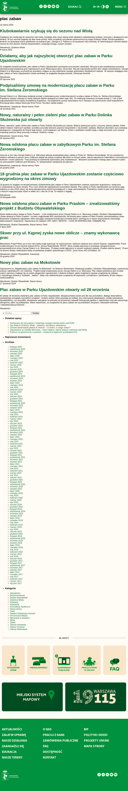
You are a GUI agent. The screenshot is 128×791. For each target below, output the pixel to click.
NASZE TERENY (12, 757)
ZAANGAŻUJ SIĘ (13, 746)
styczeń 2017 (16, 583)
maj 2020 (14, 496)
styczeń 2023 (16, 423)
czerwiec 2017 (16, 574)
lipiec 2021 (15, 464)
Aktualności (15, 593)
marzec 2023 (16, 419)
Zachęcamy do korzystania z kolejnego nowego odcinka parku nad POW (42, 323)
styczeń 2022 (16, 450)
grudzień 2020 (16, 480)
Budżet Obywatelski (19, 598)
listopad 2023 (16, 401)
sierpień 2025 (16, 354)
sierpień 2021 (16, 462)
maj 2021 (14, 468)
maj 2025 (14, 360)
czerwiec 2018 (16, 547)
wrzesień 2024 (16, 378)
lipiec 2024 (15, 383)
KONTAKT (49, 757)
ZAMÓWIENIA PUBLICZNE (60, 740)
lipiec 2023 (15, 410)
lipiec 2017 (15, 572)
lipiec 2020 (15, 491)
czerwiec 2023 (16, 412)
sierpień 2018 (16, 543)
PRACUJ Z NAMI (53, 735)
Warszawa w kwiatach (20, 618)
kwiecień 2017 (16, 579)
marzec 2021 (16, 473)
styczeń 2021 (16, 477)
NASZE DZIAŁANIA (14, 740)
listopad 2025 (16, 347)
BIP (86, 729)
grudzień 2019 (16, 507)
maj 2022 (14, 441)
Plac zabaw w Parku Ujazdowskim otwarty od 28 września (54, 289)
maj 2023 (14, 414)
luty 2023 (14, 421)
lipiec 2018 (15, 545)
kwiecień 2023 (16, 417)
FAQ (45, 746)
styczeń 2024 (16, 396)
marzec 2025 (16, 365)
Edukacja (14, 602)
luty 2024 (14, 394)
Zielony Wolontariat (18, 629)
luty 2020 (14, 502)
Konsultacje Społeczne (20, 607)
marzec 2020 (16, 500)
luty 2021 (14, 475)
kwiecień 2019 (16, 525)
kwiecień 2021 (16, 471)
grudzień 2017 (16, 561)
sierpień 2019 (16, 516)
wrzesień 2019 (16, 514)
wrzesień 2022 (16, 432)
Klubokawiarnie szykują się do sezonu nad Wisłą (46, 31)
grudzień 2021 (16, 453)
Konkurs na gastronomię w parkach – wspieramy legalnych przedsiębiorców (43, 332)
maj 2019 (14, 523)
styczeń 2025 (16, 369)
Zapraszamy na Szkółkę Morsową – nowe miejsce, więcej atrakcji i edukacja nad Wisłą (48, 330)
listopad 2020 (16, 482)
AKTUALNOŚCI (12, 729)
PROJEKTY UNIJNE (96, 740)
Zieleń (13, 622)
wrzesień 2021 (16, 459)
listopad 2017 (16, 563)
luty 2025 (14, 367)
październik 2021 (17, 457)
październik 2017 (17, 565)
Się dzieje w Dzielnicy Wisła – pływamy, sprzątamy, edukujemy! (38, 325)
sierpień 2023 (16, 408)
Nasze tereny (16, 609)
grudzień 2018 (16, 534)
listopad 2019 (16, 509)
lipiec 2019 (15, 518)
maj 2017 (14, 577)
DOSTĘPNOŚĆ (52, 752)
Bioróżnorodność (17, 595)
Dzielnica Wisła (17, 600)
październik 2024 (17, 376)
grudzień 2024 (16, 372)
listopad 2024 (16, 374)
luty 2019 (14, 529)
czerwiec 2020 (16, 493)
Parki (12, 611)
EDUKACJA (9, 752)
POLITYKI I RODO (96, 735)
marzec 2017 (16, 581)
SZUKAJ (74, 6)
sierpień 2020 (16, 489)
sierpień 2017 (16, 570)
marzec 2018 (16, 554)
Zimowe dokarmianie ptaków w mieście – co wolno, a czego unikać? (40, 328)
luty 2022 (14, 448)
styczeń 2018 (16, 559)
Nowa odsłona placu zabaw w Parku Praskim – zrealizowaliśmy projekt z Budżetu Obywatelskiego (60, 205)
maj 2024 (14, 387)
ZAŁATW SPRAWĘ (14, 735)
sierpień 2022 (16, 435)
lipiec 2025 (15, 356)
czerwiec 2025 (16, 358)
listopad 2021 (16, 455)
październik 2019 (17, 511)
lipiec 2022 (15, 437)
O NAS (47, 729)
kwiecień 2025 (16, 363)
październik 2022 (17, 430)
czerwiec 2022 (16, 439)
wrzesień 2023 (16, 405)
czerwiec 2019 (16, 520)
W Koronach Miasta (19, 616)
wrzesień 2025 (16, 351)
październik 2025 (17, 349)
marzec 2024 (16, 392)
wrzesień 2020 (16, 486)
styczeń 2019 (16, 532)
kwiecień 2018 (16, 552)
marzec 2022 (16, 446)
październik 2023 (17, 403)
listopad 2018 (16, 536)
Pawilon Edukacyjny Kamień (22, 613)
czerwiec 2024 (16, 385)
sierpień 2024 (16, 381)
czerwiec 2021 (16, 466)
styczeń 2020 (16, 505)
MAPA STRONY (94, 746)
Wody (12, 620)
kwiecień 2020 (16, 498)
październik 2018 (17, 538)
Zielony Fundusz (17, 627)
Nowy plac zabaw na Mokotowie (30, 262)
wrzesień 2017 (16, 568)
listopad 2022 (16, 428)
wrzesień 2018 (16, 541)
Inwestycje (14, 604)
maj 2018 (14, 550)
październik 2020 (17, 484)
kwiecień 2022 (16, 444)
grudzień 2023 (16, 399)
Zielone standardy (18, 625)
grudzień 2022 (16, 426)
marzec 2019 (16, 527)
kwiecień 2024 (16, 390)
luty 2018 (14, 556)
